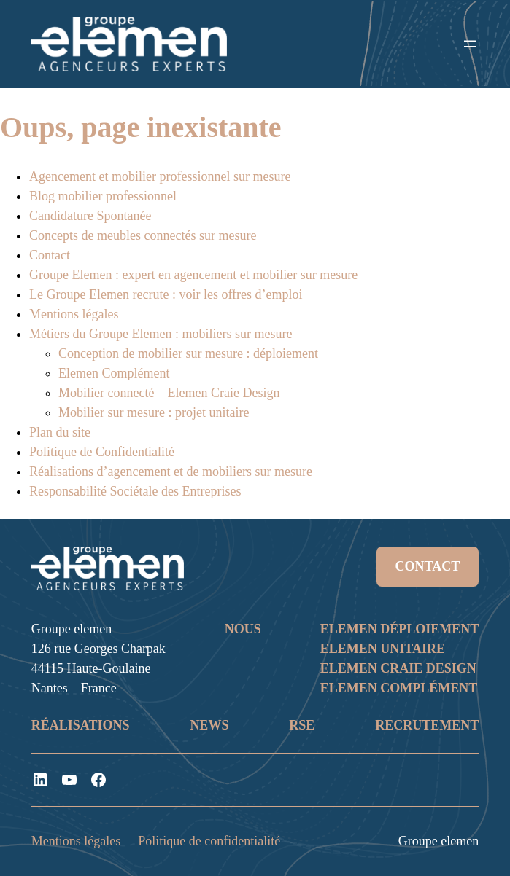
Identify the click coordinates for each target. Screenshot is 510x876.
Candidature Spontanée (90, 215)
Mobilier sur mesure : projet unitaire (153, 412)
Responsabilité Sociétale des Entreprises (135, 491)
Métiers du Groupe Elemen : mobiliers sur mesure (160, 333)
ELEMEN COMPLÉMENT (399, 688)
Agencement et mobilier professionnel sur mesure (159, 176)
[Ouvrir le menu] (470, 43)
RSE (301, 725)
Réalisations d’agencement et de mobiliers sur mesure (170, 471)
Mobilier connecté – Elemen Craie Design (168, 393)
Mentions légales (73, 314)
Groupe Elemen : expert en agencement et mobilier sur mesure (193, 274)
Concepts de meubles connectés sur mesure (142, 235)
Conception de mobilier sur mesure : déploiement (188, 353)
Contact (49, 255)
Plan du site (59, 432)
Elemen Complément (113, 373)
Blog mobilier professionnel (103, 196)
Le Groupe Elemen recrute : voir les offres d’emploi (166, 294)
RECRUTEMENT (427, 725)
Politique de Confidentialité (101, 452)
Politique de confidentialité (209, 841)
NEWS (209, 725)
